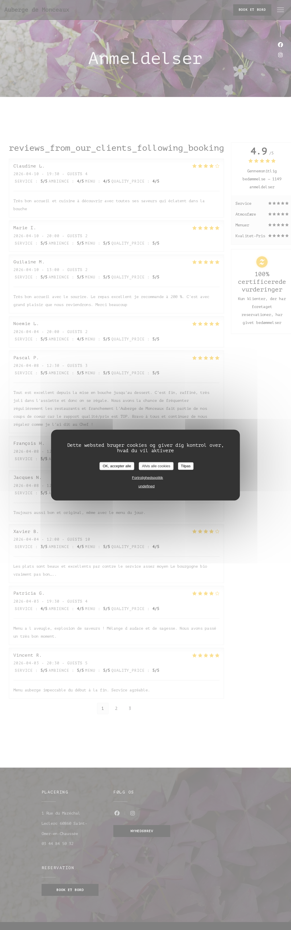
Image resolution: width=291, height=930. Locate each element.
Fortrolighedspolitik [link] (147, 477)
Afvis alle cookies (156, 466)
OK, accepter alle (117, 466)
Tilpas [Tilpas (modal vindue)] (185, 466)
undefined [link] (146, 486)
